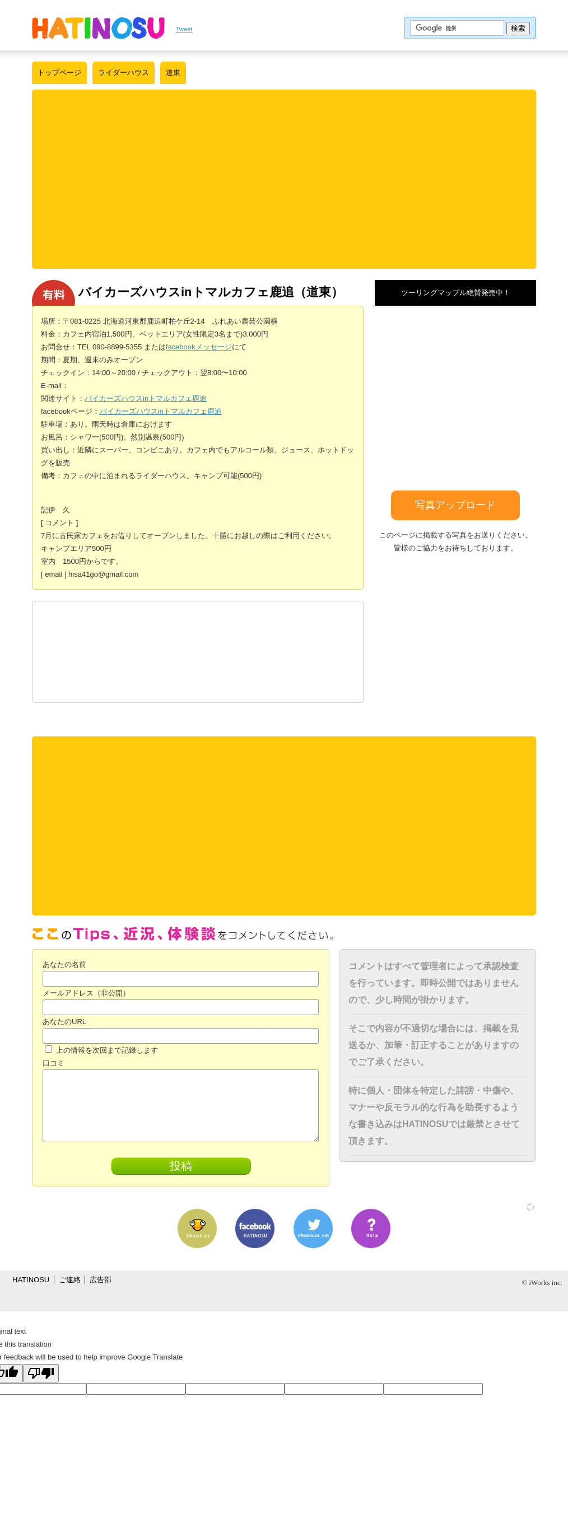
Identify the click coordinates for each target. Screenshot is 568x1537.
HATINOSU (30, 1280)
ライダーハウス (123, 72)
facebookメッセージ (199, 347)
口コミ (53, 1063)
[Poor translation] (41, 1373)
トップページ (59, 72)
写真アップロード (455, 505)
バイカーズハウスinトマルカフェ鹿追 (146, 398)
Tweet (184, 29)
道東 (173, 72)
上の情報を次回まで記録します (101, 1050)
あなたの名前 (64, 964)
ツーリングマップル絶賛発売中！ (455, 292)
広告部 (100, 1280)
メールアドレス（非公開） (86, 993)
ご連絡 (70, 1280)
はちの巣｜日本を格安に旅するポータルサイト (98, 28)
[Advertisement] (284, 179)
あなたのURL (64, 1021)
